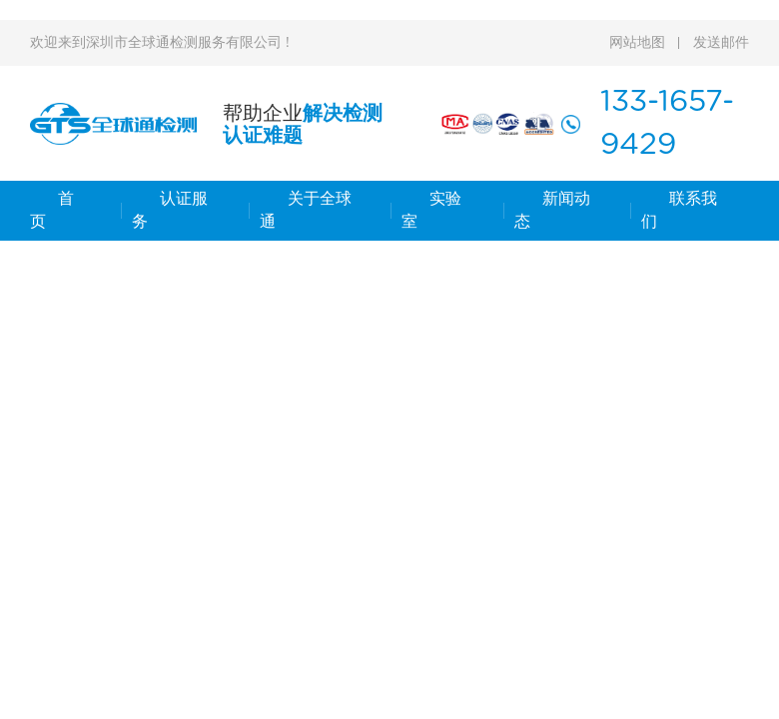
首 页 (52, 210)
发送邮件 (721, 42)
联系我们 (679, 210)
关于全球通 (306, 210)
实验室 (431, 210)
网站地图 (637, 42)
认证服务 (170, 210)
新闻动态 (552, 210)
